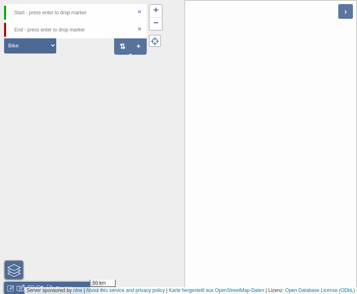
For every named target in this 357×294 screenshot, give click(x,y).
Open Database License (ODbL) (320, 290)
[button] (156, 11)
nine (77, 290)
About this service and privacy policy (125, 290)
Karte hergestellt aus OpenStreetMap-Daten (216, 290)
